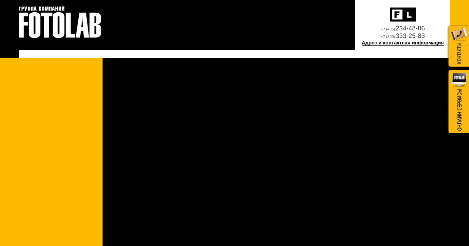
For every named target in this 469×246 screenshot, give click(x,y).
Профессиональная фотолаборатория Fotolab (60, 22)
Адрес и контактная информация (403, 42)
